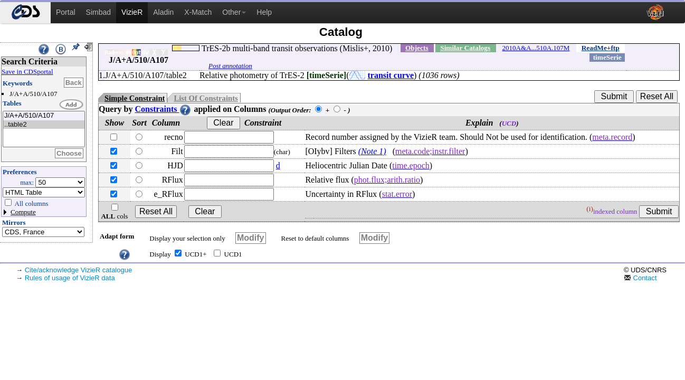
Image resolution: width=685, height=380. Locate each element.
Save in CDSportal (27, 71)
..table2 (43, 124)
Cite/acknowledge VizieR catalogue (78, 270)
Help (264, 12)
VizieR (131, 12)
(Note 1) (372, 151)
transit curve (391, 75)
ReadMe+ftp (601, 48)
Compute (23, 212)
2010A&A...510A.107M (536, 48)
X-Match (198, 12)
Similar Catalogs (465, 48)
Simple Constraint (134, 98)
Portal (65, 12)
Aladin (163, 12)
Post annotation (230, 66)
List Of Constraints (205, 98)
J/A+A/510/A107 (43, 115)
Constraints (163, 108)
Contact (640, 278)
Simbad (98, 12)
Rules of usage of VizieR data (70, 278)
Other (234, 12)
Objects (417, 48)
